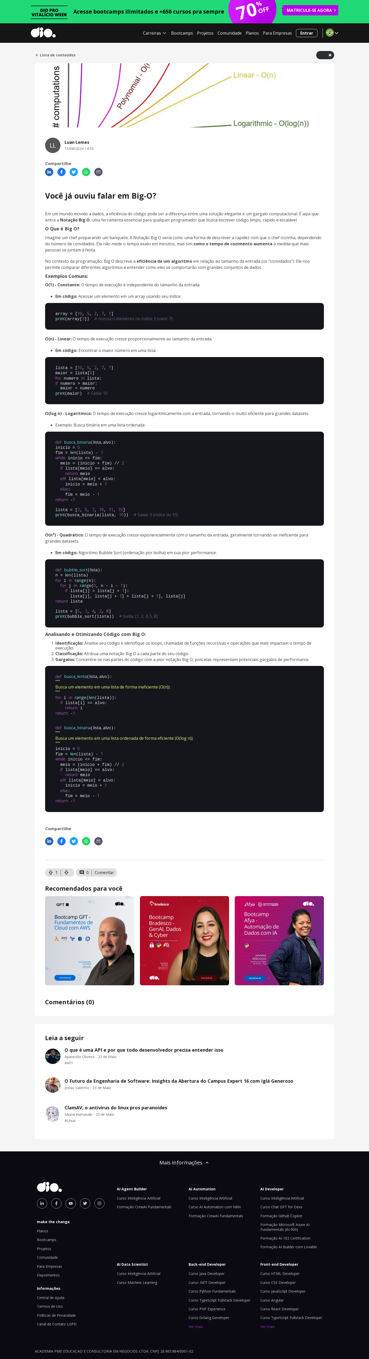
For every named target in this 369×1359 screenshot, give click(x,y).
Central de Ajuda (50, 1270)
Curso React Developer (279, 1281)
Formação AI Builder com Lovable (288, 1219)
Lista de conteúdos (55, 55)
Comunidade (230, 33)
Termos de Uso (50, 1279)
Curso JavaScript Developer (282, 1264)
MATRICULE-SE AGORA (311, 10)
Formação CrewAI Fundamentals (144, 1179)
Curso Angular (272, 1273)
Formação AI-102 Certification (285, 1211)
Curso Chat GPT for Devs (281, 1179)
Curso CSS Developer (278, 1255)
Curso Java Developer (206, 1246)
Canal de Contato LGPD (57, 1296)
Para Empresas (277, 33)
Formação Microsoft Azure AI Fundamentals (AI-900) (285, 1199)
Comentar (104, 845)
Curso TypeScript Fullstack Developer (219, 1273)
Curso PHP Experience (207, 1281)
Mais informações (184, 1135)
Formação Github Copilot (281, 1188)
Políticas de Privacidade (56, 1288)
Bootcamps (182, 33)
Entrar (306, 33)
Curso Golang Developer (209, 1290)
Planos (252, 33)
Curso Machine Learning (137, 1255)
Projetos (205, 33)
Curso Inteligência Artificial (138, 1171)
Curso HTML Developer (280, 1246)
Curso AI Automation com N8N (215, 1179)
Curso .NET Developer (207, 1255)
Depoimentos (48, 1247)
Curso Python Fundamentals (212, 1264)
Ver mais (196, 1299)
